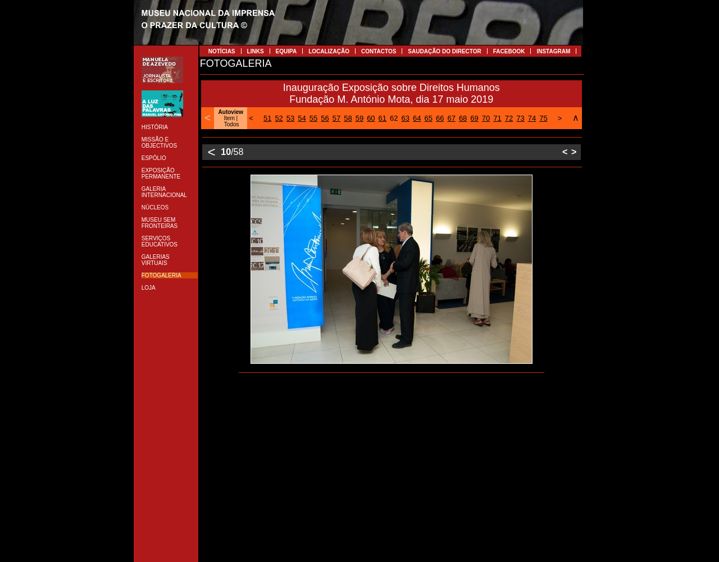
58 (348, 118)
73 (520, 118)
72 (509, 118)
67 (451, 118)
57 (336, 118)
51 (267, 118)
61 (382, 118)
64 (417, 118)
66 (440, 118)
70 (486, 118)
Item (229, 118)
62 (394, 118)
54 (302, 118)
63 (405, 118)
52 (279, 118)
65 (428, 118)
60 (371, 118)
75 (543, 118)
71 (497, 118)
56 (325, 118)
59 (359, 118)
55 (313, 118)
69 (474, 118)
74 (532, 118)
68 (463, 118)
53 (290, 118)
